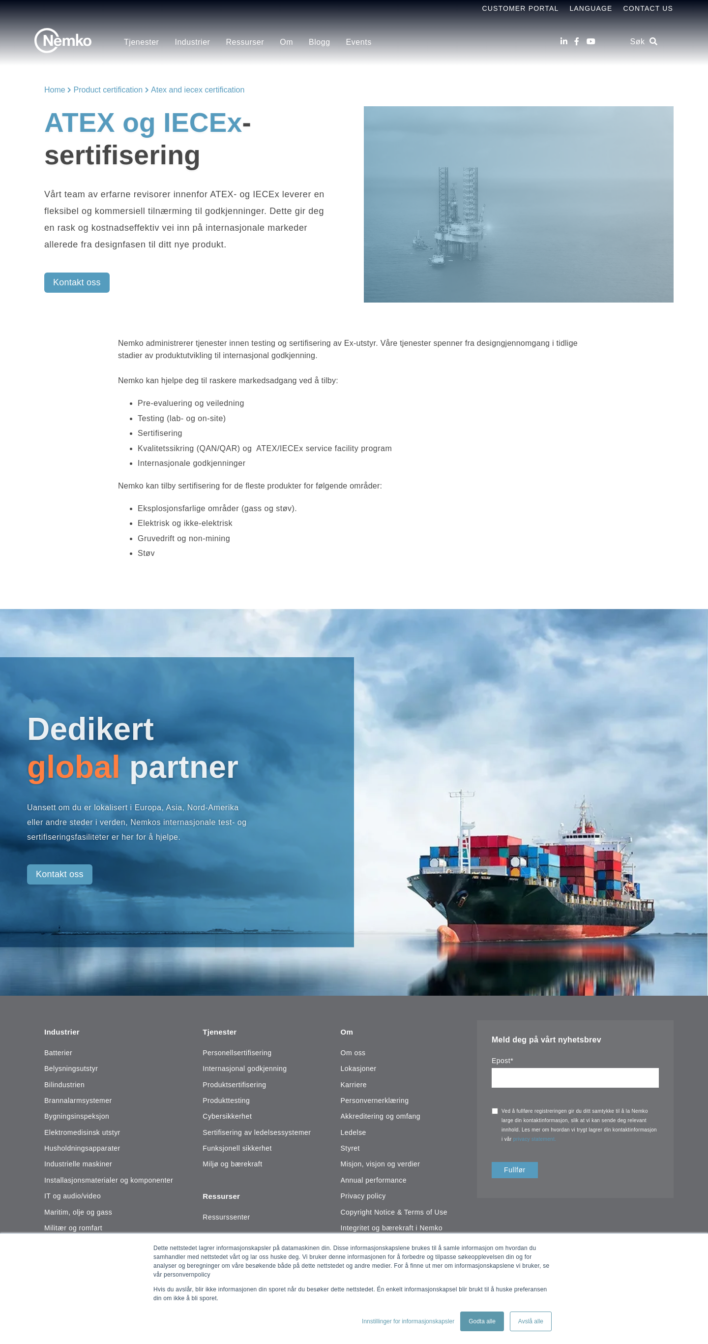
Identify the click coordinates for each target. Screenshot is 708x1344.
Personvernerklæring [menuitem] (375, 1098)
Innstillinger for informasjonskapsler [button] (408, 1321)
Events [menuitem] (359, 42)
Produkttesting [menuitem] (226, 1098)
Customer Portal (520, 8)
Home (54, 90)
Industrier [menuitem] (192, 42)
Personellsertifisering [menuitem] (237, 1051)
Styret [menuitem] (350, 1147)
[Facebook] (576, 41)
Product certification (108, 90)
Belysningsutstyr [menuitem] (71, 1067)
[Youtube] (591, 41)
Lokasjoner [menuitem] (359, 1067)
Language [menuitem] (590, 8)
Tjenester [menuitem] (141, 42)
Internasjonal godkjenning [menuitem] (245, 1067)
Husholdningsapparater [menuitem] (82, 1147)
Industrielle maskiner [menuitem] (78, 1162)
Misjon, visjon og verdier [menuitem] (380, 1162)
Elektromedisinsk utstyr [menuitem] (82, 1130)
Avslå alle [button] (530, 1321)
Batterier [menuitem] (58, 1051)
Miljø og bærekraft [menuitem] (232, 1162)
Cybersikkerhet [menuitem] (227, 1115)
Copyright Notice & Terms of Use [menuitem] (394, 1210)
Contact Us (648, 8)
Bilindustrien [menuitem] (64, 1083)
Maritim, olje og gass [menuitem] (78, 1210)
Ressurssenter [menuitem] (226, 1213)
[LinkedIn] (563, 41)
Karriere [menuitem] (354, 1083)
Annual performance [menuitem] (374, 1178)
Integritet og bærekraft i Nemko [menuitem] (392, 1226)
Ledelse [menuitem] (353, 1130)
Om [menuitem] (286, 42)
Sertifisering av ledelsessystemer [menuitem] (257, 1130)
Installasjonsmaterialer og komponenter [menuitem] (108, 1178)
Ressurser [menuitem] (245, 42)
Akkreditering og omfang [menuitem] (381, 1115)
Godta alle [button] (482, 1321)
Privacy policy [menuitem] (363, 1194)
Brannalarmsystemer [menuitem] (78, 1098)
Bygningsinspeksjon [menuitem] (76, 1115)
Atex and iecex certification (197, 90)
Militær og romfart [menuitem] (73, 1226)
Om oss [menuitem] (353, 1051)
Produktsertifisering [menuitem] (234, 1083)
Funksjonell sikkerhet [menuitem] (237, 1147)
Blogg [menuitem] (319, 42)
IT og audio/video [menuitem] (72, 1194)
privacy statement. (535, 1139)
